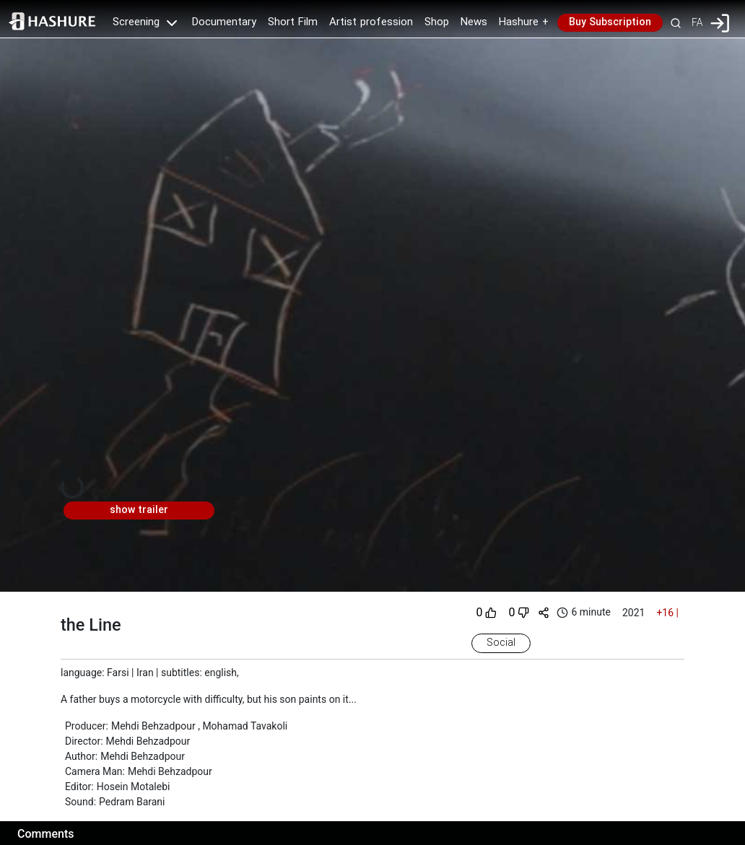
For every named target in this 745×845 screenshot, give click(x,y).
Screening (146, 22)
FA (697, 22)
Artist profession (371, 22)
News (474, 22)
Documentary (224, 22)
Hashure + (524, 22)
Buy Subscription (610, 22)
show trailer (139, 510)
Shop (436, 22)
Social (501, 643)
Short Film (293, 22)
